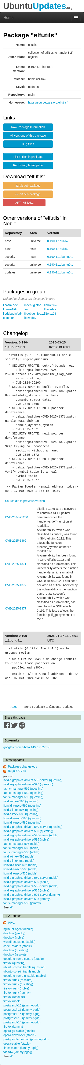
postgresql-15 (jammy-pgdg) (21, 1018)
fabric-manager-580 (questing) (23, 793)
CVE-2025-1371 (15, 564)
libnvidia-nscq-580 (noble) (20, 869)
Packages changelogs (22, 766)
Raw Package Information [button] (28, 127)
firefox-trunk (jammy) (16, 992)
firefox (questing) (14, 963)
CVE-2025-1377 (15, 608)
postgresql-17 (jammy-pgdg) (21, 1009)
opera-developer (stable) (19, 1035)
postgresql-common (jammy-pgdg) (25, 1039)
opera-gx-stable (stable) (19, 1031)
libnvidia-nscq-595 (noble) (20, 865)
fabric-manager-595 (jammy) (22, 903)
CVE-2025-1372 (15, 585)
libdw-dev (30, 318)
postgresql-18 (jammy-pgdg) (21, 1005)
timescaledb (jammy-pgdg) (20, 1048)
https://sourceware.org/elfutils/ (47, 102)
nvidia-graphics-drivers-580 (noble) (26, 882)
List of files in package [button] (28, 156)
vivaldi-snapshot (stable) (19, 941)
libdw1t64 (50, 305)
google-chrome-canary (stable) (23, 958)
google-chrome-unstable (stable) (24, 975)
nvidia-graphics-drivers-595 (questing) (28, 784)
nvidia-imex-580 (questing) (20, 814)
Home (8, 17)
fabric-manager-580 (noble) (21, 848)
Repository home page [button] (28, 165)
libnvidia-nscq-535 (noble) (20, 873)
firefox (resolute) (14, 997)
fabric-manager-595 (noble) (21, 843)
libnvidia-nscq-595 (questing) (22, 818)
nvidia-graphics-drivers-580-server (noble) (30, 877)
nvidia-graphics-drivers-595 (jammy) (27, 899)
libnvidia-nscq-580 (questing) (22, 822)
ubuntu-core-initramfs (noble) (22, 971)
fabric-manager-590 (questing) (23, 797)
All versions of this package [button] (28, 135)
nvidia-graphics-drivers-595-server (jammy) (31, 894)
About (14, 706)
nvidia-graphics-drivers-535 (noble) (26, 890)
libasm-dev (10, 305)
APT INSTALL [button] (24, 202)
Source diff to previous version (25, 501)
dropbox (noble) (13, 937)
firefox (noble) (12, 1001)
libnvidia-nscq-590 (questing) (22, 805)
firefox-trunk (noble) (16, 988)
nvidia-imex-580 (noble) (18, 860)
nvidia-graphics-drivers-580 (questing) (28, 831)
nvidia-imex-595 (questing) (20, 809)
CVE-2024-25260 (16, 517)
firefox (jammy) (13, 1026)
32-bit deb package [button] (28, 185)
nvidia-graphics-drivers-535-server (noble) (30, 886)
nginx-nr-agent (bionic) (18, 929)
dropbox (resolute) (15, 954)
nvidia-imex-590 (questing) (20, 801)
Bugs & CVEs (17, 770)
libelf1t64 (50, 313)
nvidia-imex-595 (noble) (18, 856)
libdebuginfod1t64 (35, 313)
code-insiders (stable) (17, 946)
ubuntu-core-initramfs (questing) (24, 967)
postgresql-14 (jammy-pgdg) (21, 1022)
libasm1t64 (10, 309)
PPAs (11, 922)
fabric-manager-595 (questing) (23, 788)
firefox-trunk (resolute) (17, 980)
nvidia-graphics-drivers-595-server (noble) (30, 835)
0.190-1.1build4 (57, 241)
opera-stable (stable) (16, 1043)
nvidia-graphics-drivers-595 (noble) (26, 839)
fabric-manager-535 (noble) (21, 852)
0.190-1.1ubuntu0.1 (60, 256)
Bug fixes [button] (28, 144)
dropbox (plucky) (14, 933)
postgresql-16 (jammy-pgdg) (21, 1014)
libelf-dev (50, 309)
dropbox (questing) (15, 950)
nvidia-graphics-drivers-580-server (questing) (32, 826)
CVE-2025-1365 (15, 540)
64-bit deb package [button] (28, 194)
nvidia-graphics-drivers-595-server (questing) (32, 780)
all (11, 907)
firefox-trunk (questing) (18, 984)
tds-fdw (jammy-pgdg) (17, 1052)
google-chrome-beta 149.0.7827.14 (26, 747)
